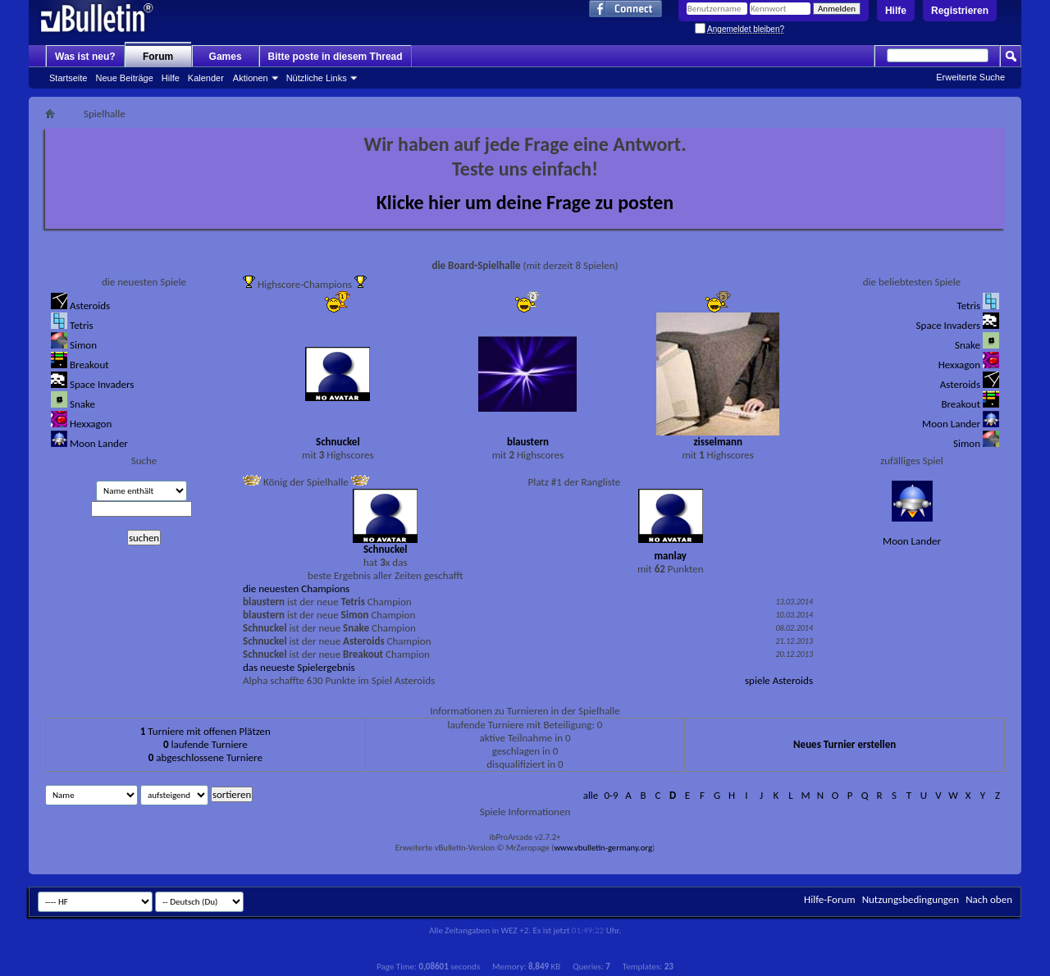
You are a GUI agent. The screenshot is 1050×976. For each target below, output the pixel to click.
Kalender (206, 78)
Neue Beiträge (124, 78)
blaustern (528, 442)
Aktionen (250, 78)
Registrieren (959, 10)
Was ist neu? (85, 56)
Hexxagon (91, 423)
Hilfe (895, 10)
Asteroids (90, 305)
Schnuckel (338, 442)
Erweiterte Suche (970, 77)
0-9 (611, 795)
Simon (83, 345)
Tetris (82, 325)
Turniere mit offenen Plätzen (205, 731)
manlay (670, 556)
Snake (82, 404)
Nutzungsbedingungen (911, 899)
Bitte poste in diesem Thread (335, 56)
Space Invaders (102, 384)
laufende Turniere (205, 744)
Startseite (68, 78)
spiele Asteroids (779, 680)
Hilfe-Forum (830, 899)
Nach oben (989, 899)
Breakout (89, 364)
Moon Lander (99, 443)
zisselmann (717, 442)
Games (225, 56)
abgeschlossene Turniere (205, 757)
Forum (158, 56)
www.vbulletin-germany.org (602, 847)
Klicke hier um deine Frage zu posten (525, 202)
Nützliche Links (316, 78)
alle (591, 795)
